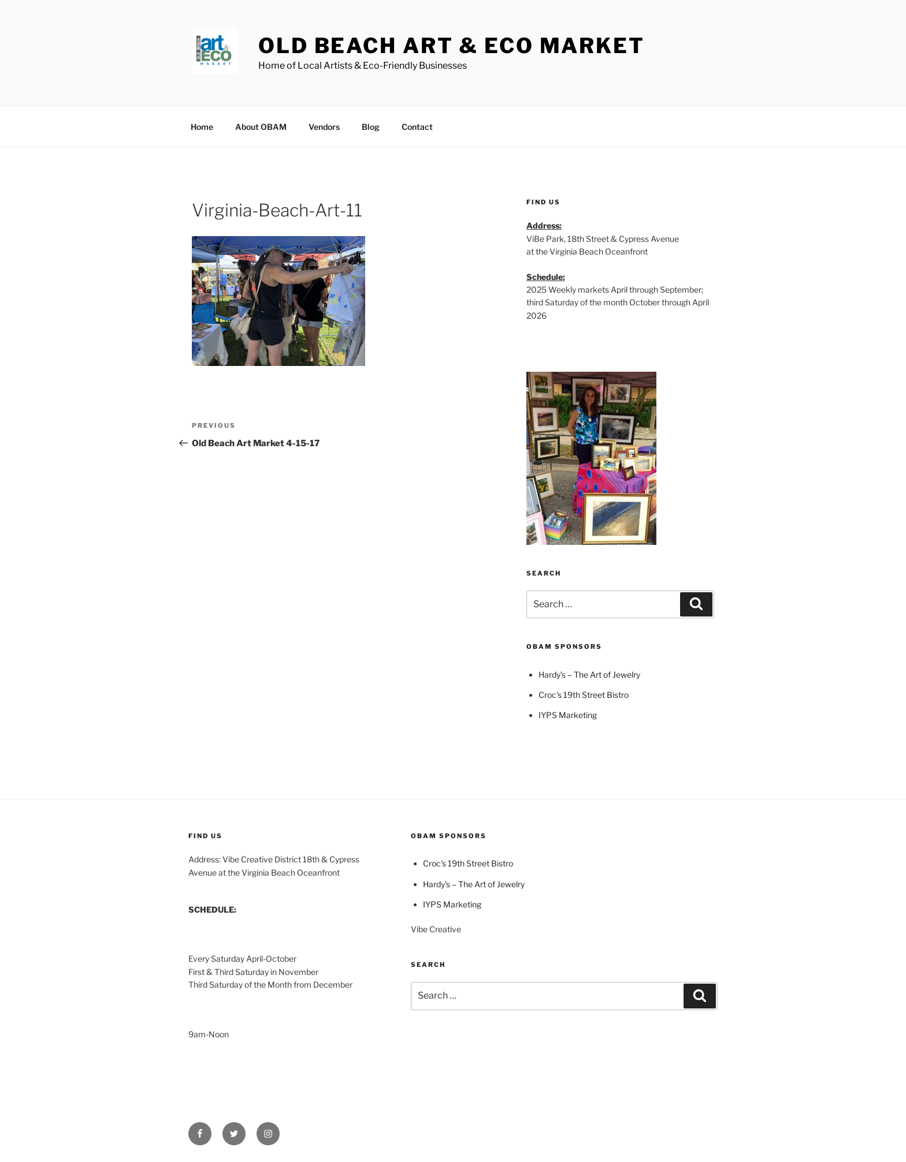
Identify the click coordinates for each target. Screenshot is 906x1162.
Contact (417, 127)
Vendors (324, 127)
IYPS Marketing (568, 715)
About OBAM (261, 127)
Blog (371, 127)
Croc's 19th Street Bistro (584, 695)
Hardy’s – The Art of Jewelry (589, 674)
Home (202, 127)
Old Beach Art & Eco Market (451, 45)
